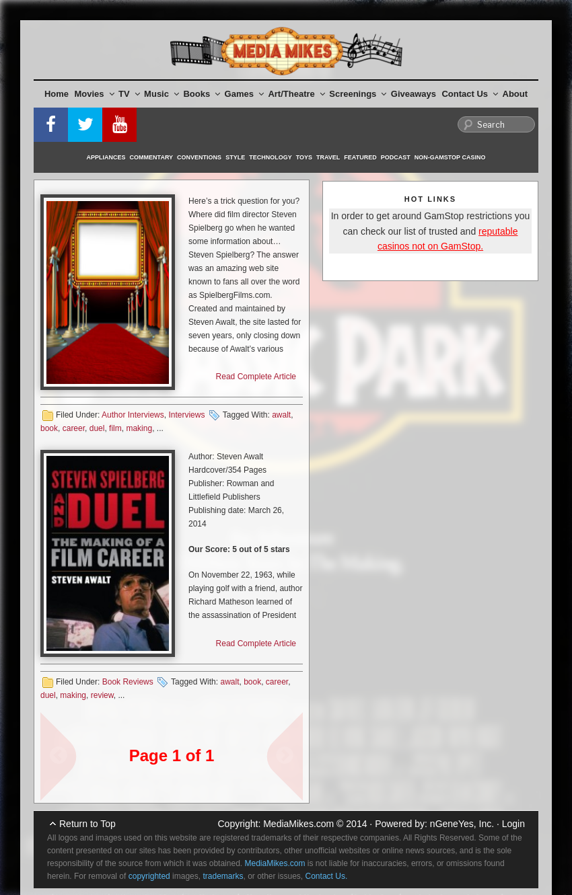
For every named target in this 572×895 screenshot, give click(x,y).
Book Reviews (127, 682)
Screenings (357, 94)
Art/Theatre (296, 94)
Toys (304, 157)
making (139, 428)
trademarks (223, 876)
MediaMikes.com (298, 823)
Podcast (395, 157)
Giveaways (413, 94)
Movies (94, 94)
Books (201, 94)
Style (235, 157)
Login (513, 823)
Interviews (186, 415)
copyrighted (149, 876)
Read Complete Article (256, 376)
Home (56, 94)
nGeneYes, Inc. (462, 823)
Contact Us (469, 94)
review (102, 695)
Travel (328, 157)
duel (97, 428)
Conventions (199, 157)
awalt (281, 415)
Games (244, 94)
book (49, 428)
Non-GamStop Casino (450, 157)
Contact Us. (327, 876)
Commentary (152, 157)
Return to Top (87, 823)
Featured (360, 157)
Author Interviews (133, 415)
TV (129, 94)
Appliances (106, 157)
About (515, 94)
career (74, 428)
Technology (270, 157)
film (115, 428)
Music (161, 94)
